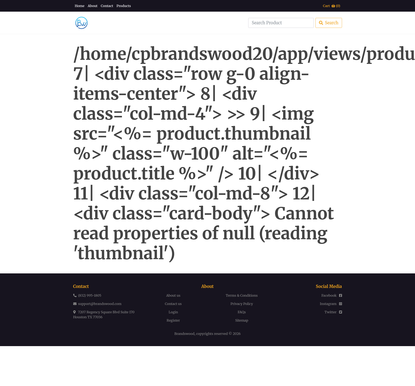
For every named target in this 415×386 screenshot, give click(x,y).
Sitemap (241, 320)
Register (173, 320)
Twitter (333, 312)
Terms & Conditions (242, 295)
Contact (107, 6)
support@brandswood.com (100, 304)
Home (80, 6)
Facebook (331, 295)
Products (124, 6)
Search (328, 22)
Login (173, 312)
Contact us (173, 304)
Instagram (331, 304)
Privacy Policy (242, 304)
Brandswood (184, 334)
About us (173, 295)
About (92, 6)
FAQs (242, 312)
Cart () (331, 6)
